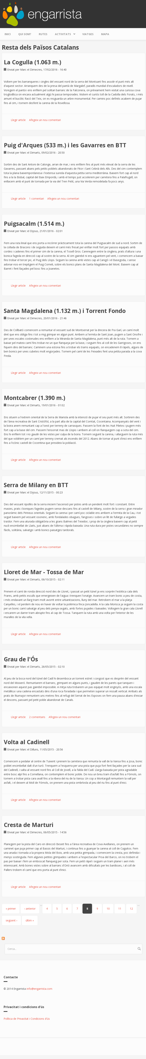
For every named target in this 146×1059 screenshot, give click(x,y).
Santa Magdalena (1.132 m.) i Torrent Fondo (65, 311)
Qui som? (24, 34)
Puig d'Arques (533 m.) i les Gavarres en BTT (65, 145)
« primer (11, 908)
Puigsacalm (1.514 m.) (34, 223)
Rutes (43, 34)
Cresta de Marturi (28, 825)
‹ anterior (30, 908)
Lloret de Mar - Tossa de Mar (44, 572)
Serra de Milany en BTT (36, 485)
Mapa (105, 34)
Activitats (64, 33)
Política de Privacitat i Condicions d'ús (27, 1018)
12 (131, 908)
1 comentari (36, 198)
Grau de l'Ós (21, 659)
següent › (11, 920)
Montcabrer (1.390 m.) (34, 398)
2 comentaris (37, 717)
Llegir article (18, 120)
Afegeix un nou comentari (45, 120)
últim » (30, 920)
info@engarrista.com (39, 988)
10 (108, 908)
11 (119, 908)
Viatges (88, 34)
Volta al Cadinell (26, 742)
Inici (8, 34)
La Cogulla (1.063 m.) (32, 62)
